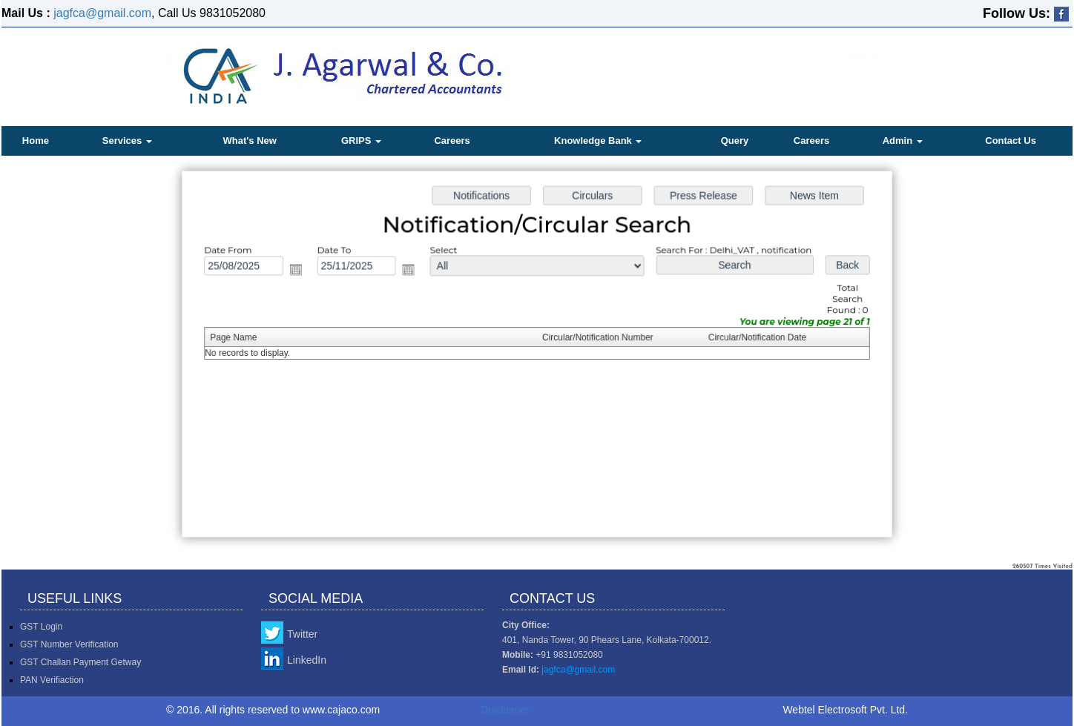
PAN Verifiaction (52, 680)
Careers (452, 140)
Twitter (302, 634)
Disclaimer (505, 710)
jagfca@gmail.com (102, 13)
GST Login (41, 626)
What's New (249, 140)
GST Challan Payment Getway (80, 662)
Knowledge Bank (598, 140)
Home (35, 140)
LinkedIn (306, 660)
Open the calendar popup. (301, 272)
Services (127, 140)
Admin (903, 140)
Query (735, 140)
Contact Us (1010, 140)
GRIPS (361, 140)
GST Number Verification (69, 644)
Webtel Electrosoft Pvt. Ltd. (845, 710)
